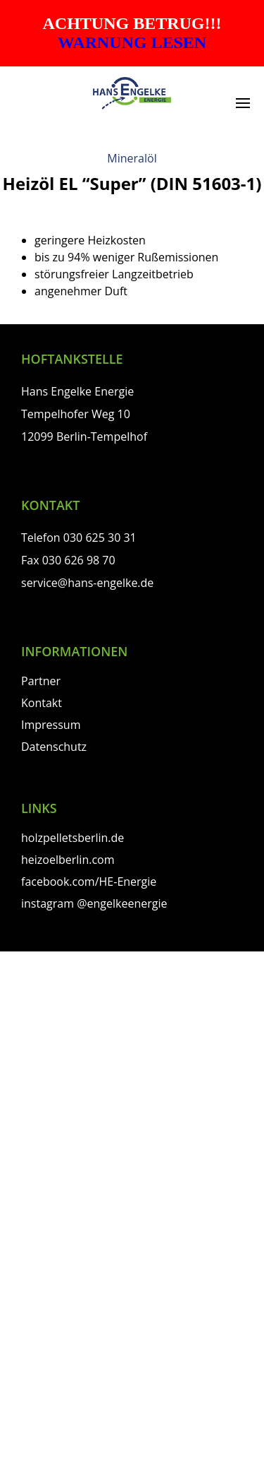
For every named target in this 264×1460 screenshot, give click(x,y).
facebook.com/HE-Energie (88, 881)
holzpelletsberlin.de (72, 837)
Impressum (50, 724)
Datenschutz (54, 746)
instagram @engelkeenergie (94, 903)
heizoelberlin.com (68, 859)
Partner (41, 681)
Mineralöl (131, 158)
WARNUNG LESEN (132, 42)
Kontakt (41, 703)
